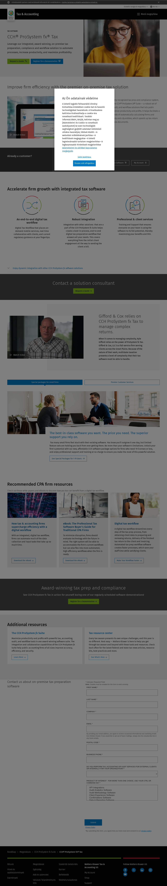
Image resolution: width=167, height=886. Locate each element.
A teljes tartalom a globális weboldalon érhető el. (80, 2)
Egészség (37, 869)
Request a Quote (82, 291)
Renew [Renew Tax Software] (116, 162)
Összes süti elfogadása (84, 163)
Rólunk (10, 864)
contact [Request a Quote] (18, 61)
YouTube (125, 874)
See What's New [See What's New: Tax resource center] (98, 657)
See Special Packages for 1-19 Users (67, 459)
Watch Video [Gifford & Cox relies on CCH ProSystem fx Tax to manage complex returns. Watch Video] (19, 355)
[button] (48, 268)
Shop (87, 878)
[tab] (44, 382)
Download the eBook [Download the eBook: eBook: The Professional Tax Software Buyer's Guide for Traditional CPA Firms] (74, 560)
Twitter (134, 870)
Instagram (150, 870)
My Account (140, 162)
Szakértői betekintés (68, 864)
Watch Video (19, 135)
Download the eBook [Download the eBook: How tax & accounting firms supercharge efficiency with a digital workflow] (22, 560)
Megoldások (25, 852)
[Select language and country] (155, 7)
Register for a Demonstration (82, 601)
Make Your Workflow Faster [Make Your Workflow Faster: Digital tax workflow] (128, 560)
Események (12, 878)
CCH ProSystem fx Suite (45, 852)
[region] (84, 129)
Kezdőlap (11, 852)
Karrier (62, 869)
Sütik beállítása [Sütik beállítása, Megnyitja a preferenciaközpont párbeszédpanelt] (84, 157)
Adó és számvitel (41, 874)
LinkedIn (142, 870)
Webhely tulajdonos (68, 880)
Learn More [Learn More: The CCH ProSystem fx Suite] (18, 657)
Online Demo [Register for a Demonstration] (47, 61)
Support (88, 883)
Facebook (125, 870)
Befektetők (64, 874)
